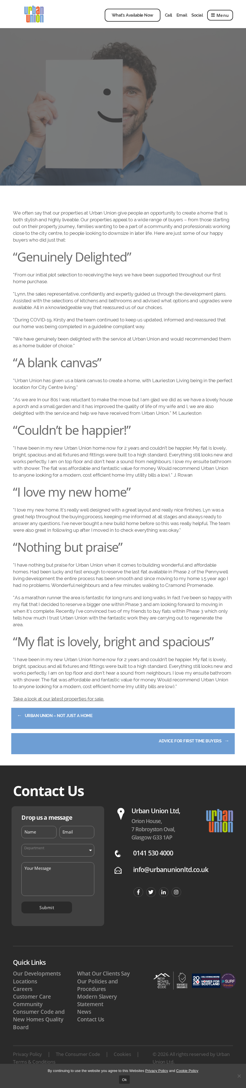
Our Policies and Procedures (97, 993)
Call (168, 19)
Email (181, 19)
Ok (124, 1080)
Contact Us (90, 1027)
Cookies (122, 1062)
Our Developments (37, 982)
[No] (239, 1076)
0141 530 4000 (153, 861)
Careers (22, 997)
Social (197, 19)
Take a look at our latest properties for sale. (58, 707)
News (84, 1020)
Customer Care (32, 1005)
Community (28, 1012)
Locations (25, 990)
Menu (220, 19)
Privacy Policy (27, 1062)
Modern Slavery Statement (97, 1008)
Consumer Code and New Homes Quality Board (38, 1028)
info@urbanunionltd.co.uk (170, 878)
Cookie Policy (187, 1071)
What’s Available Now (132, 19)
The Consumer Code (78, 1062)
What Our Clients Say (103, 982)
